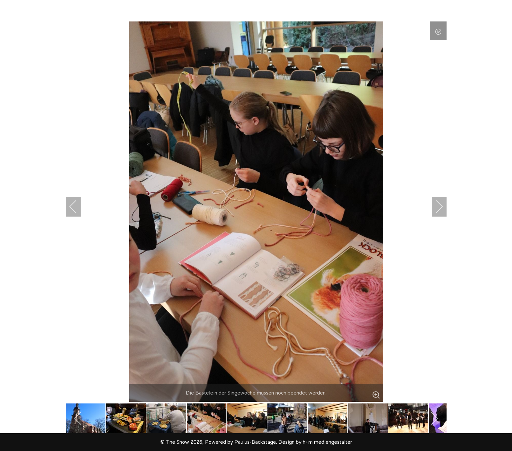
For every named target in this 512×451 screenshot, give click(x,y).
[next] (435, 207)
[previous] (77, 207)
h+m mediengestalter (327, 442)
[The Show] (18, 10)
